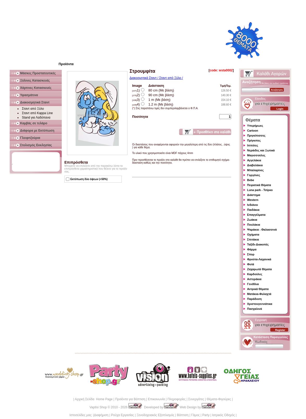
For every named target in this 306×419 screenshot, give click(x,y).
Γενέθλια (253, 284)
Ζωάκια (252, 219)
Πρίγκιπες (254, 140)
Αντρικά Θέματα (257, 289)
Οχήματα (253, 234)
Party (206, 415)
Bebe (250, 180)
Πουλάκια (253, 224)
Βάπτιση (183, 415)
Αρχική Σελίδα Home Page (94, 399)
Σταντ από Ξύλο (33, 108)
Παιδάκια (253, 209)
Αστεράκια (254, 279)
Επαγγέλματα (256, 214)
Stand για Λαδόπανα (36, 117)
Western (252, 199)
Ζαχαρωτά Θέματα (259, 269)
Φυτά (250, 264)
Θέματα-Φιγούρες (219, 399)
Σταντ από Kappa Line (37, 113)
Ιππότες (252, 145)
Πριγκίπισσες (256, 135)
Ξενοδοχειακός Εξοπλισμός (155, 415)
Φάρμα (251, 249)
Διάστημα (253, 194)
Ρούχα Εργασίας (122, 415)
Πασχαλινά (254, 308)
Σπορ (250, 254)
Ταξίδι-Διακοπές (258, 244)
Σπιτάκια (253, 239)
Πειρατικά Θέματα (259, 185)
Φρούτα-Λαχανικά (259, 259)
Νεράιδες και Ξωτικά (261, 150)
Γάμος (195, 415)
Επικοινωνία (156, 399)
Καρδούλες (254, 274)
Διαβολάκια (255, 165)
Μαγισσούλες (256, 155)
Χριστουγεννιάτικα (259, 303)
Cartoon (252, 130)
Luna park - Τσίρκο (260, 190)
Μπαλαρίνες (255, 170)
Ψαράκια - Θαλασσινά (262, 229)
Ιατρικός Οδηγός (223, 415)
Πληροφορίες (176, 399)
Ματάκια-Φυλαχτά (259, 293)
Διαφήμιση (101, 415)
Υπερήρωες (255, 125)
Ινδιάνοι (252, 204)
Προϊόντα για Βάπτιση (130, 399)
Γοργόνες (253, 175)
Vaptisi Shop (98, 407)
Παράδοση (254, 298)
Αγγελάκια (254, 160)
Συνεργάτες (196, 399)
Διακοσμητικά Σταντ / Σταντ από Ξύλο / (156, 78)
